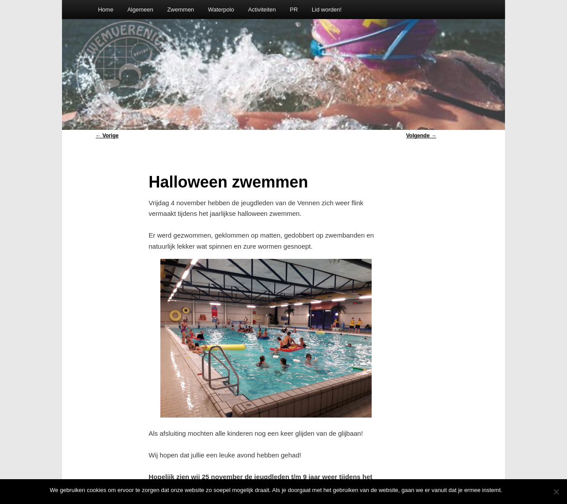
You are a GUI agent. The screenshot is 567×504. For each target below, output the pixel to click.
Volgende (421, 136)
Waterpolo (221, 9)
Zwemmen (180, 9)
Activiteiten (262, 9)
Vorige (107, 136)
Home (105, 9)
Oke (512, 490)
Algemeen (140, 9)
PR (294, 9)
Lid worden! (327, 9)
